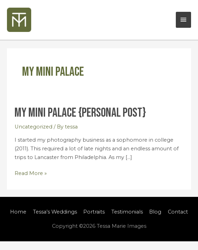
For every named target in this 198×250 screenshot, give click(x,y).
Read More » (31, 172)
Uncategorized (33, 127)
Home (18, 212)
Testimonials (127, 212)
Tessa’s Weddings (55, 212)
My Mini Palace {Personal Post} (80, 112)
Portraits (94, 212)
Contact (178, 212)
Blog (155, 212)
